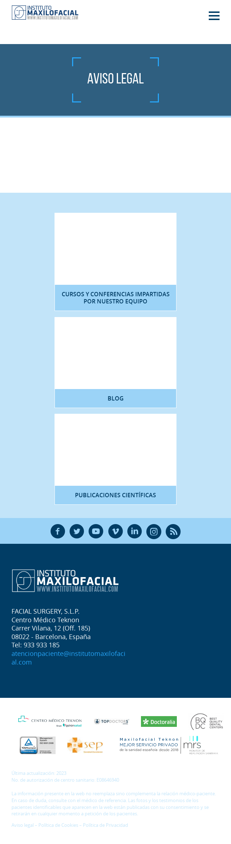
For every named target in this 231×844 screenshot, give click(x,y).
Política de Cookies (58, 825)
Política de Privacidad (105, 825)
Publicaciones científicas (115, 495)
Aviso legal (22, 825)
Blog (116, 398)
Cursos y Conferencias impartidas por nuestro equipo (116, 297)
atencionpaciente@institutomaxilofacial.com (68, 657)
